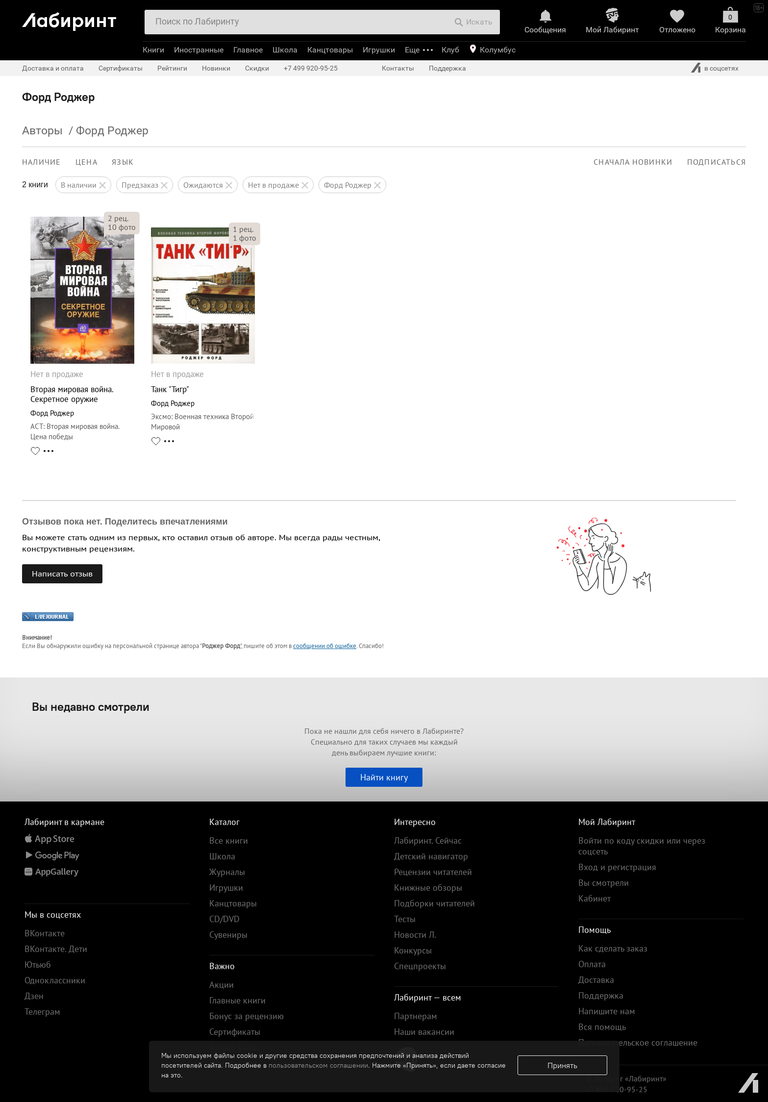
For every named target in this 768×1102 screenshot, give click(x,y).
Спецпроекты (420, 966)
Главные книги (237, 1000)
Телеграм (42, 1011)
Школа (285, 49)
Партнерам (415, 1016)
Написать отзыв (62, 573)
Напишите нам (606, 1011)
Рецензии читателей (433, 871)
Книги (153, 49)
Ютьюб (38, 964)
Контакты (398, 68)
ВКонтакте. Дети (56, 948)
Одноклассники (55, 980)
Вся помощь (602, 1026)
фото (122, 227)
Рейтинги (172, 68)
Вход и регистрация (617, 867)
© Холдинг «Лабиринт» (626, 1078)
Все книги (228, 840)
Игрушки (379, 49)
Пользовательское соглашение (637, 1042)
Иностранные (198, 49)
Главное (248, 49)
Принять (562, 1065)
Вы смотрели (603, 882)
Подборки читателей (434, 903)
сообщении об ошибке (324, 646)
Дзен (34, 996)
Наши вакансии (424, 1031)
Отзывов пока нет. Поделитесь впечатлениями (125, 521)
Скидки (257, 68)
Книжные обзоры (428, 887)
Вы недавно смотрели (90, 706)
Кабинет (594, 898)
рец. (118, 218)
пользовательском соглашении (318, 1065)
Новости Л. (415, 934)
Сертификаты (121, 68)
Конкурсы (413, 950)
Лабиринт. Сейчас (428, 840)
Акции (221, 984)
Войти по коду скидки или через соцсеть (641, 846)
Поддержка (447, 68)
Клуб (450, 49)
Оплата (592, 964)
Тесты (405, 919)
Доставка (596, 979)
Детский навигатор (431, 856)
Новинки (216, 68)
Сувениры (228, 934)
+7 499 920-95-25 (311, 68)
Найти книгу (384, 777)
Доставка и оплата (53, 68)
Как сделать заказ (612, 948)
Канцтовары (330, 49)
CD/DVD (224, 919)
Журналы (227, 871)
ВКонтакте (45, 933)
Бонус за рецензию (246, 1016)
